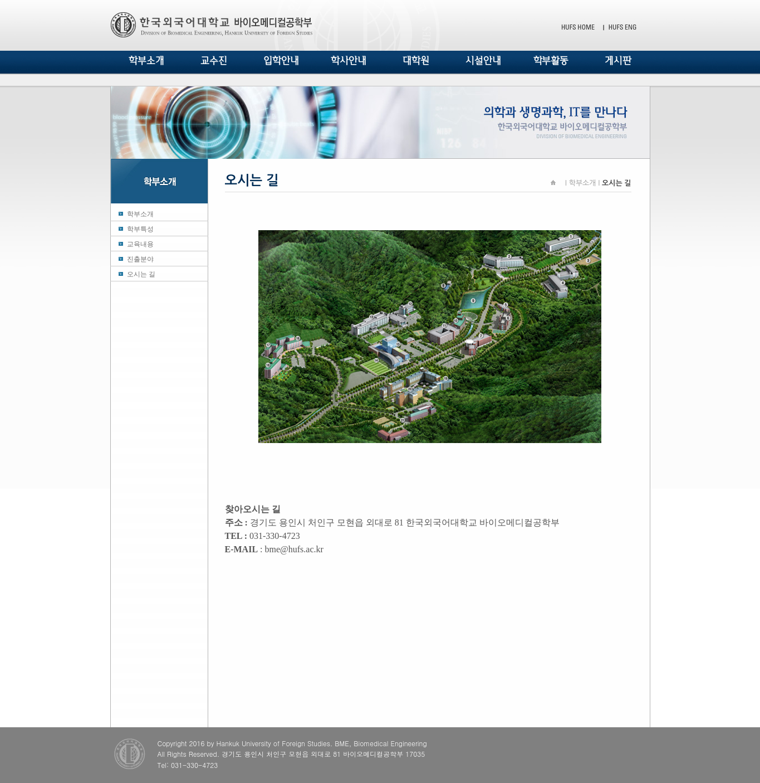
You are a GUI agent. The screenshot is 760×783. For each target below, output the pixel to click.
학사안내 (348, 60)
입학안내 (281, 60)
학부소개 (146, 60)
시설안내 (483, 60)
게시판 (618, 60)
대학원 (416, 60)
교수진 (213, 60)
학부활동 (550, 60)
